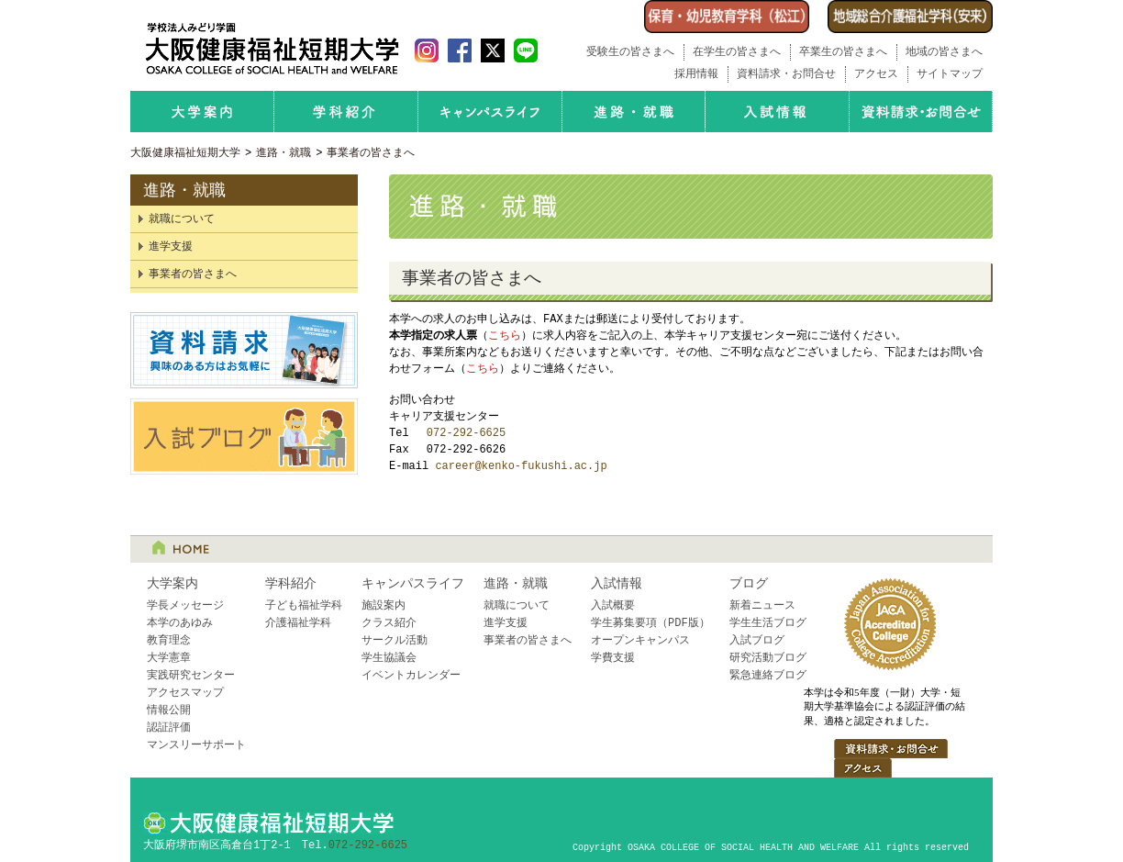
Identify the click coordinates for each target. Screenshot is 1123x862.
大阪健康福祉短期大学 (185, 153)
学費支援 (613, 658)
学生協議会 (389, 658)
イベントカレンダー (411, 675)
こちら (504, 335)
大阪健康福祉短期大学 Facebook (460, 50)
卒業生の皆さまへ (843, 52)
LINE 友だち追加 (526, 50)
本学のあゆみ (180, 623)
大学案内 (201, 111)
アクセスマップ (185, 692)
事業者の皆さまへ (371, 153)
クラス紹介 (389, 623)
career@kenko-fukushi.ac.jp (520, 466)
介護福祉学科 (298, 623)
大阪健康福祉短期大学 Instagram (427, 50)
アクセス (876, 74)
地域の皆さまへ (944, 52)
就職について (182, 219)
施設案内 (383, 605)
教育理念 (169, 640)
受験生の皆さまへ (630, 52)
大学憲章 (169, 658)
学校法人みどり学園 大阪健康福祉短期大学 (272, 48)
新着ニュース (762, 605)
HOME (180, 547)
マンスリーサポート (196, 745)
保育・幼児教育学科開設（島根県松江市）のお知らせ (726, 17)
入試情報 (777, 111)
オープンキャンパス (640, 640)
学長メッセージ (185, 605)
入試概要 (613, 605)
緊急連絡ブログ (767, 675)
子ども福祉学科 (303, 605)
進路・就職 (633, 111)
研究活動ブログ (767, 658)
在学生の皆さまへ (737, 52)
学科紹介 (345, 111)
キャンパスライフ (490, 111)
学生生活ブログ (767, 623)
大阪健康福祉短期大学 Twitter (493, 50)
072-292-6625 (466, 433)
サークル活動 (394, 640)
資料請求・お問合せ (786, 74)
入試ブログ (244, 436)
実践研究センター (191, 675)
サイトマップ (950, 74)
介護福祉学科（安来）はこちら (910, 17)
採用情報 (696, 74)
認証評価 (169, 727)
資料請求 (244, 350)
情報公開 (169, 710)
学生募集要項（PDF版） (650, 623)
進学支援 (171, 246)
